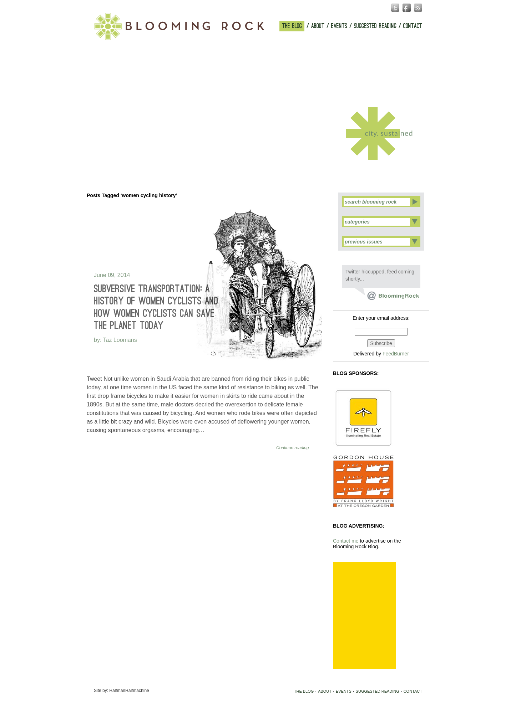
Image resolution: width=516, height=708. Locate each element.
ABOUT (317, 26)
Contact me (346, 541)
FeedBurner (396, 353)
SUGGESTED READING (375, 26)
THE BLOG (292, 26)
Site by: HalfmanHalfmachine (121, 690)
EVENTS (339, 26)
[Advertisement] (364, 615)
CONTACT (412, 26)
